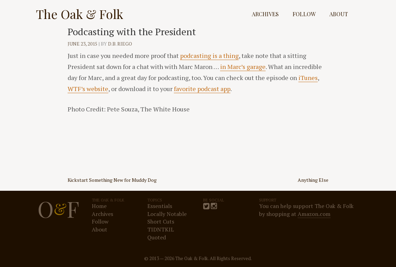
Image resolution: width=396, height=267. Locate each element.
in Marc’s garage (243, 66)
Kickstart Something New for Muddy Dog (112, 180)
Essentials (159, 206)
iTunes (308, 77)
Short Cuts (160, 221)
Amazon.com (314, 214)
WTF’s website (88, 89)
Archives (265, 14)
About (338, 14)
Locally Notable (167, 214)
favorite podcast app (202, 89)
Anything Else (313, 180)
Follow (304, 14)
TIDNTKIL (160, 229)
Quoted (156, 237)
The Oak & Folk (79, 14)
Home (99, 206)
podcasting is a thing (209, 55)
